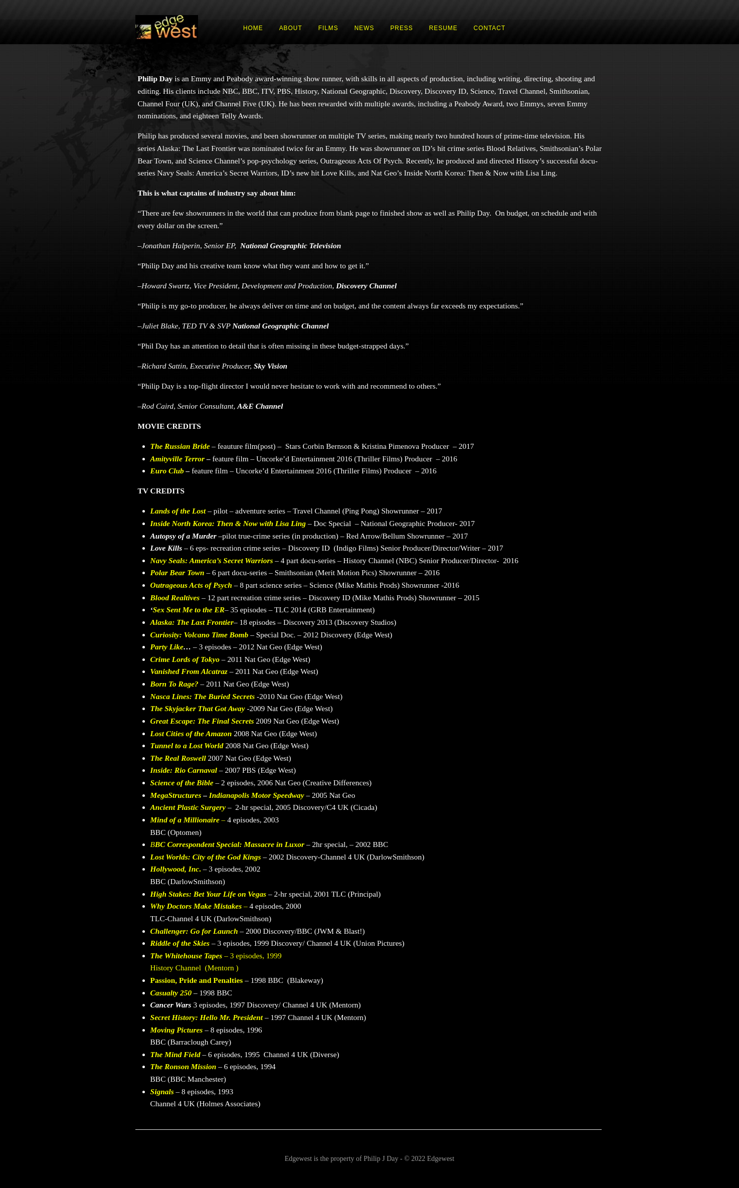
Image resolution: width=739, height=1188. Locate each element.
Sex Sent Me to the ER (189, 609)
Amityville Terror (177, 458)
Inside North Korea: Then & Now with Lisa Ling (228, 523)
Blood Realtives (175, 597)
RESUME (443, 28)
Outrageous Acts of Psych (191, 585)
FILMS (328, 28)
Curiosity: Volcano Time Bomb (199, 634)
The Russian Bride (180, 446)
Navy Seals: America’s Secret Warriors (211, 560)
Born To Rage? (174, 684)
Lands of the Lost (178, 510)
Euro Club (167, 470)
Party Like (166, 646)
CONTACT (490, 28)
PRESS (401, 28)
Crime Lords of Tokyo (185, 659)
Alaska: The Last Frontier (192, 622)
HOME (253, 28)
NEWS (364, 28)
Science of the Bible (182, 782)
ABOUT (290, 28)
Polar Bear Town (177, 572)
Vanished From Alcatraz (189, 671)
